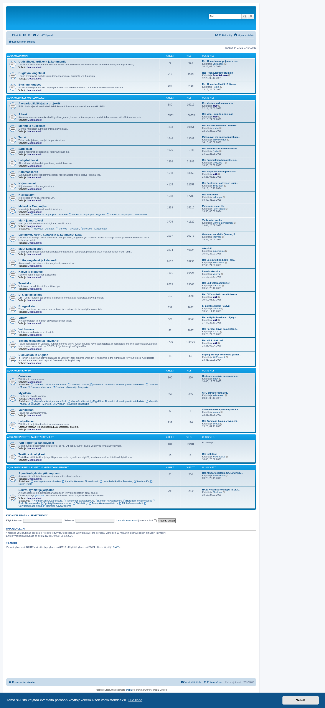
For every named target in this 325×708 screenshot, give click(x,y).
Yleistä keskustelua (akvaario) (38, 340)
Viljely (22, 317)
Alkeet (22, 114)
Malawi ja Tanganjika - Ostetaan (49, 214)
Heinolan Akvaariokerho (57, 506)
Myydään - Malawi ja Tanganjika (71, 404)
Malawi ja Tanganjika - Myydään (87, 214)
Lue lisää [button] (135, 700)
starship (217, 285)
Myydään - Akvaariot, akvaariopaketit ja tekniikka (117, 401)
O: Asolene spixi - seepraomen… (220, 376)
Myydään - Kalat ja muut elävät (49, 401)
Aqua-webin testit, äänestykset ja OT (30, 437)
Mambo (217, 308)
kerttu (216, 128)
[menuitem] (27, 35)
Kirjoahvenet (27, 183)
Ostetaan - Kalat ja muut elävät (49, 384)
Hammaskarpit (28, 171)
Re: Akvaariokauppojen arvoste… (221, 61)
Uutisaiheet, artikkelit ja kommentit (42, 61)
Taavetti (217, 237)
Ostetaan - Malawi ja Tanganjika (71, 387)
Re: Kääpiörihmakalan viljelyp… (220, 317)
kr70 (215, 105)
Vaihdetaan (26, 409)
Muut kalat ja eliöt (30, 248)
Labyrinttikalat (28, 160)
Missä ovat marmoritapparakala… (221, 137)
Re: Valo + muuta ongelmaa (217, 114)
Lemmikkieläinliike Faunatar (116, 481)
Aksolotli (207, 248)
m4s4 (215, 378)
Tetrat (22, 137)
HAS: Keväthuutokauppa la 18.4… (221, 489)
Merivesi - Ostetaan (42, 228)
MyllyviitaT (218, 162)
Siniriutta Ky (141, 481)
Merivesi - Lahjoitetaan (94, 228)
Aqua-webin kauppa (19, 371)
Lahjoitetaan (26, 421)
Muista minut (147, 520)
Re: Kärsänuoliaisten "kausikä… (220, 125)
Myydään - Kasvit (78, 401)
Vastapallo (218, 64)
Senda (216, 423)
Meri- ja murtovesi (30, 220)
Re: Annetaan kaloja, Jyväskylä (220, 421)
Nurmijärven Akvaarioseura (47, 500)
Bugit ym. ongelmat (31, 73)
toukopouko (219, 456)
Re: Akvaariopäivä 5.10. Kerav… (220, 84)
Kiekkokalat (26, 194)
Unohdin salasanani (127, 520)
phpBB (129, 690)
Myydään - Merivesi (39, 404)
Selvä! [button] (300, 700)
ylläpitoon (40, 495)
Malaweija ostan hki (213, 206)
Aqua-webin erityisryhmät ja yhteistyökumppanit (38, 467)
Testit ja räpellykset (31, 454)
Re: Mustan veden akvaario (217, 103)
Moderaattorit (34, 67)
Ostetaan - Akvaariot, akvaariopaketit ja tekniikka (117, 384)
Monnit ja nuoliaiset (31, 125)
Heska (216, 87)
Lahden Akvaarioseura (109, 500)
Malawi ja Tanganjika (32, 206)
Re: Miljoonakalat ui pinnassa (219, 171)
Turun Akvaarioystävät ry (103, 503)
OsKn (216, 151)
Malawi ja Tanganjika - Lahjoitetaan (127, 214)
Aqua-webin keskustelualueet (26, 98)
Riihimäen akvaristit (131, 503)
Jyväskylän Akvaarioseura (56, 503)
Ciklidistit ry (80, 503)
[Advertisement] (131, 582)
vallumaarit (218, 395)
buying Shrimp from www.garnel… (221, 354)
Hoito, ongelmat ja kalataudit (38, 260)
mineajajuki (218, 251)
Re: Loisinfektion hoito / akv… (219, 260)
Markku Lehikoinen (223, 222)
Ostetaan (24, 376)
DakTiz (116, 547)
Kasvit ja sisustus (30, 271)
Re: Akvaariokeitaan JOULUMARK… (222, 473)
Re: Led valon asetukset (215, 283)
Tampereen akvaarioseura (79, 500)
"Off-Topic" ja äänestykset (36, 442)
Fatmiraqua (219, 208)
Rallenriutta (219, 475)
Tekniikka (24, 283)
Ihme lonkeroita (211, 271)
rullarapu (217, 197)
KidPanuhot (219, 357)
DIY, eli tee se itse (30, 294)
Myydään (24, 393)
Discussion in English (33, 354)
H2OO (216, 331)
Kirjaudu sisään (16, 515)
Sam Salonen (220, 75)
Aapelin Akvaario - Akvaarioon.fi (80, 481)
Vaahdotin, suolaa (212, 220)
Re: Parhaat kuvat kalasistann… (220, 329)
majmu (216, 412)
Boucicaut (218, 185)
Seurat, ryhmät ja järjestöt (36, 490)
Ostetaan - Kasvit (78, 384)
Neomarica (218, 262)
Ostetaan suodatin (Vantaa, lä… (220, 234)
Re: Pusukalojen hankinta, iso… (220, 160)
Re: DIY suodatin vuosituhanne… (221, 294)
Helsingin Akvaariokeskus (46, 481)
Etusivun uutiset (29, 84)
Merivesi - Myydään (67, 228)
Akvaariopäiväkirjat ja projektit (39, 103)
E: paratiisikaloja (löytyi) (216, 306)
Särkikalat (25, 148)
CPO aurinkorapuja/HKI (215, 392)
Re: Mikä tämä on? (212, 340)
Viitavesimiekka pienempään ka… (221, 409)
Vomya (216, 274)
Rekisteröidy (39, 515)
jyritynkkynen (219, 139)
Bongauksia (26, 306)
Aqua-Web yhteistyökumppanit (39, 473)
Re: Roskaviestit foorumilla (217, 72)
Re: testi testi (209, 454)
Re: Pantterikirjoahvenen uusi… (220, 183)
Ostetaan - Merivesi (39, 387)
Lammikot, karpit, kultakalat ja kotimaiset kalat (50, 234)
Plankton (217, 492)
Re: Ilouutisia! (210, 194)
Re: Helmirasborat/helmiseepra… (221, 148)
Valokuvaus (26, 329)
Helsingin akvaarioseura (137, 500)
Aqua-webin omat (17, 56)
